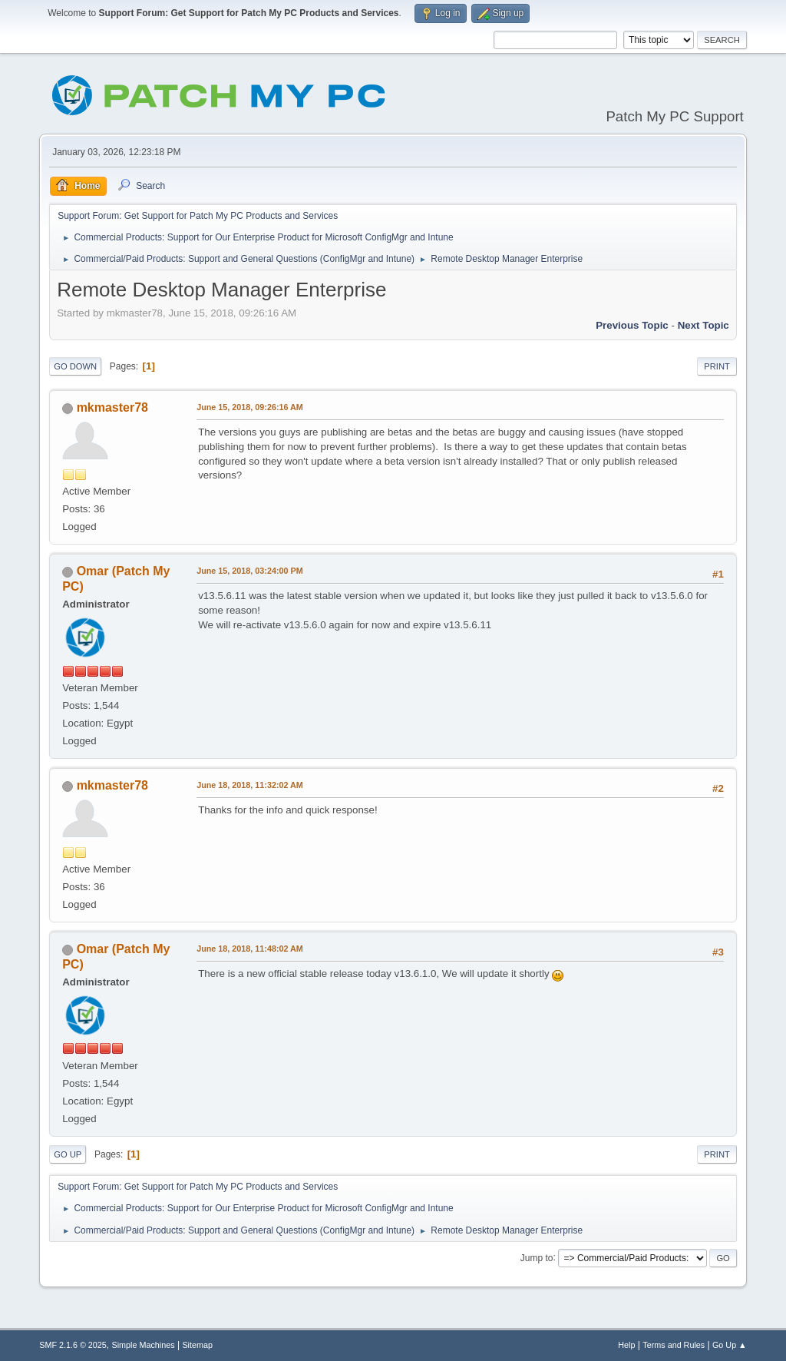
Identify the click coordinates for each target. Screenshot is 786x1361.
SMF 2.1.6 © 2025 (73, 1344)
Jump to (536, 1257)
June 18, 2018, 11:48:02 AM (249, 948)
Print (717, 366)
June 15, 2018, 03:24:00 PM (249, 570)
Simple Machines (143, 1344)
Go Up (67, 1154)
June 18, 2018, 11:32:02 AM (249, 785)
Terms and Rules (673, 1344)
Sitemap (197, 1344)
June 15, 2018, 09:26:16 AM (249, 407)
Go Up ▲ (729, 1344)
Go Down (75, 366)
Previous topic (632, 325)
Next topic (703, 325)
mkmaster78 (112, 407)
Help (626, 1344)
